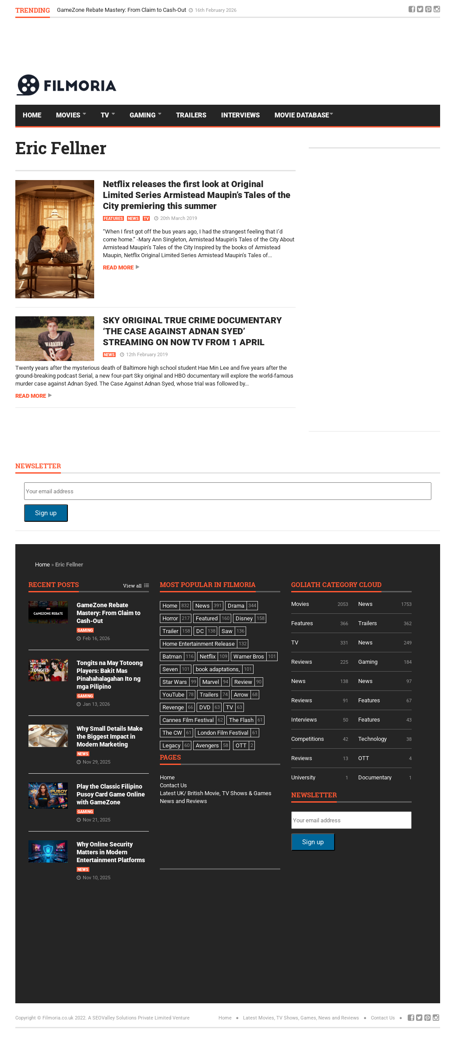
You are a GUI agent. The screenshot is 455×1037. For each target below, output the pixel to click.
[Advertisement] (280, 45)
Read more (118, 267)
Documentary (375, 777)
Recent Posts (53, 585)
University (303, 777)
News (133, 218)
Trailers (191, 115)
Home (32, 115)
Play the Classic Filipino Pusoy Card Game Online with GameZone (111, 794)
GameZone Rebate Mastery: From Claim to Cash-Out (122, 10)
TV (106, 115)
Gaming (143, 115)
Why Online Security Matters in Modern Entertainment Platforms (111, 852)
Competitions (307, 739)
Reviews (301, 662)
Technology (372, 739)
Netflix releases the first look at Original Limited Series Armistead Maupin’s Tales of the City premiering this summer (196, 195)
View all (132, 586)
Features (113, 218)
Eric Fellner (60, 148)
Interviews (240, 115)
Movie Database (302, 115)
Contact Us (173, 785)
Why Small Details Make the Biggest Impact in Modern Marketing (110, 736)
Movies (69, 115)
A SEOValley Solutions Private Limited (129, 1018)
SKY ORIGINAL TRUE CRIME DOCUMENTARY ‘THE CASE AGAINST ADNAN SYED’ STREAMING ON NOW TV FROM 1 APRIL (192, 331)
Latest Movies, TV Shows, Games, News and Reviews (301, 1018)
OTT (363, 758)
